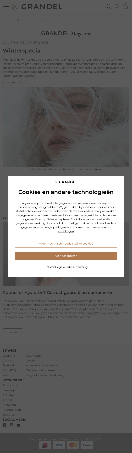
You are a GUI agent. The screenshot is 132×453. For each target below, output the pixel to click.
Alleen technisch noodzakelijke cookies (66, 243)
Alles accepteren (66, 256)
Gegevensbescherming (71, 267)
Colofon (50, 267)
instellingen (66, 231)
